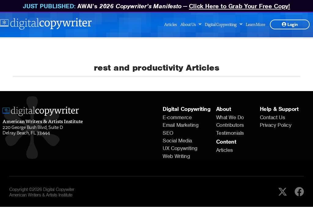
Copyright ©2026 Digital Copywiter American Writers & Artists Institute (41, 192)
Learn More (255, 24)
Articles (170, 24)
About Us (190, 24)
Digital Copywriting (223, 24)
